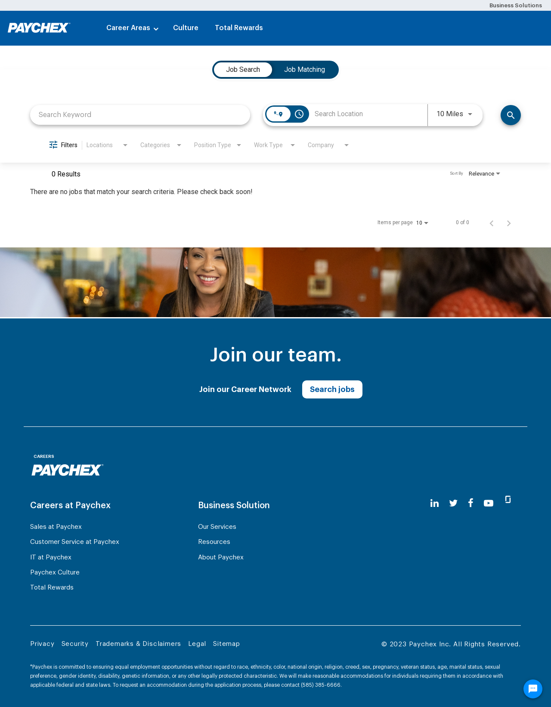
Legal (197, 644)
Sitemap (226, 644)
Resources (214, 542)
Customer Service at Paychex (74, 542)
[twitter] (453, 503)
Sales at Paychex (56, 527)
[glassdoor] (508, 503)
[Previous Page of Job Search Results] (491, 222)
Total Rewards (239, 28)
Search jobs (332, 389)
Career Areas (128, 28)
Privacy (42, 644)
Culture (185, 28)
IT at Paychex (50, 557)
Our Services (217, 527)
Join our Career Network (245, 389)
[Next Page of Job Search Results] (508, 222)
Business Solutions (515, 5)
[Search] (511, 115)
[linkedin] (434, 503)
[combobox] (140, 115)
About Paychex (221, 557)
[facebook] (470, 503)
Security (75, 644)
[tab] (243, 69)
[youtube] (488, 503)
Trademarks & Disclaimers (138, 644)
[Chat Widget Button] (532, 688)
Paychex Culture (55, 572)
